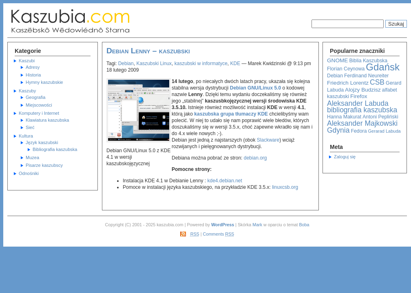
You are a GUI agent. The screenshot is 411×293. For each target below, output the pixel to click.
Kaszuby (27, 90)
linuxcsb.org (285, 187)
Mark (257, 224)
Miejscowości (39, 105)
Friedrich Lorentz (348, 83)
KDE (235, 63)
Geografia (35, 97)
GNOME (337, 60)
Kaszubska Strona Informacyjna (88, 21)
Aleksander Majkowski (362, 123)
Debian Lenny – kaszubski (148, 50)
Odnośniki (29, 173)
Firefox (358, 96)
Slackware (268, 140)
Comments (218, 234)
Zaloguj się (345, 156)
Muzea (32, 157)
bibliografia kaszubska (362, 110)
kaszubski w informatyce (201, 63)
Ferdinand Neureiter (366, 76)
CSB (377, 82)
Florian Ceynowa (346, 69)
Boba (304, 224)
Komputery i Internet (39, 113)
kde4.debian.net (224, 181)
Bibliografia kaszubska (55, 149)
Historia (33, 74)
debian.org (255, 158)
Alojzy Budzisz (363, 90)
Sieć (30, 127)
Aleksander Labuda (358, 103)
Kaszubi (27, 60)
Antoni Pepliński (380, 117)
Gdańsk (383, 66)
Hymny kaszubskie (44, 82)
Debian (335, 76)
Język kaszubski (42, 142)
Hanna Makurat (344, 117)
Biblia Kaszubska (368, 60)
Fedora (359, 131)
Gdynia (338, 130)
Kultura (26, 135)
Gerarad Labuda (384, 131)
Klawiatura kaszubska (47, 120)
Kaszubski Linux (154, 63)
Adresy (33, 67)
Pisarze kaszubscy (44, 165)
